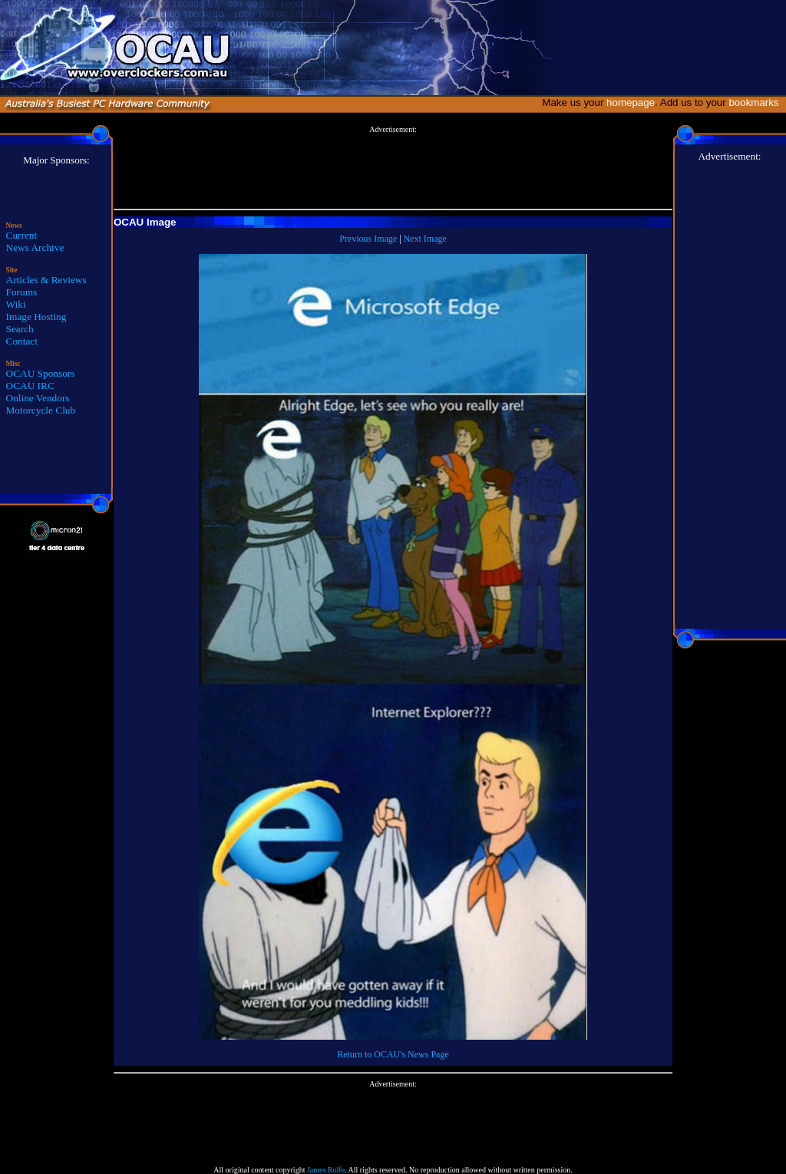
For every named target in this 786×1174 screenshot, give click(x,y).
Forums (22, 292)
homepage (630, 102)
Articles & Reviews (46, 279)
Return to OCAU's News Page (392, 1054)
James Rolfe (326, 1170)
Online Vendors (38, 398)
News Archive (35, 247)
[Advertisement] (393, 168)
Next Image (425, 238)
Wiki (16, 304)
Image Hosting (36, 316)
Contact (22, 341)
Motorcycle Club (41, 410)
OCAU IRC (30, 385)
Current (22, 235)
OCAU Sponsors (40, 373)
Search (20, 329)
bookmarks (756, 102)
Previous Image (368, 238)
